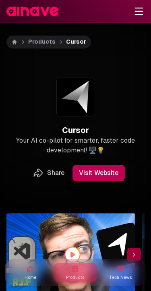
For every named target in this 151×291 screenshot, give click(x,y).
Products (42, 41)
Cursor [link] (76, 41)
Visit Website (98, 173)
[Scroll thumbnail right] (134, 254)
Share (48, 173)
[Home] (14, 42)
